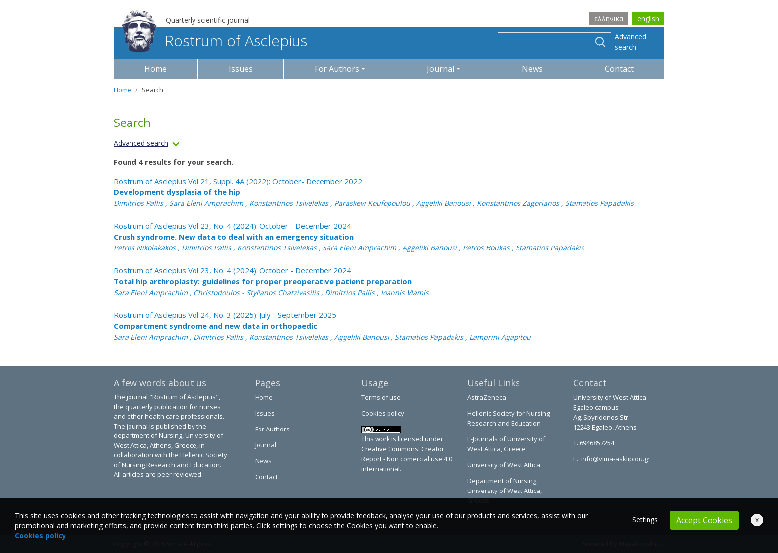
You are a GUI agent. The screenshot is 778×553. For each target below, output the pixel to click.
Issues (241, 68)
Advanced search (630, 42)
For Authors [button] (337, 68)
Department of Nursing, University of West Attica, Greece (504, 490)
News (532, 68)
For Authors (272, 429)
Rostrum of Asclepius (214, 40)
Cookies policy (382, 413)
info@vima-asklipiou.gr (615, 458)
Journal (265, 444)
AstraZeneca (486, 397)
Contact (619, 68)
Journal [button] (440, 68)
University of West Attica (503, 464)
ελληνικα (608, 18)
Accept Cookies (704, 520)
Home (155, 68)
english (648, 18)
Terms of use (381, 397)
